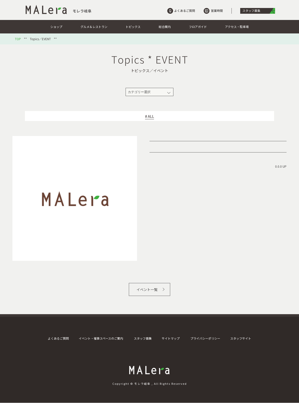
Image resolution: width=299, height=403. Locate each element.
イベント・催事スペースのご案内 (101, 338)
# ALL (149, 116)
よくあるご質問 (58, 338)
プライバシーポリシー (205, 338)
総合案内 (165, 26)
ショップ (56, 26)
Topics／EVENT (40, 38)
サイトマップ (171, 338)
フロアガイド (198, 26)
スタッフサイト (240, 338)
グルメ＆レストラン (93, 26)
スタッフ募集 (143, 338)
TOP (18, 38)
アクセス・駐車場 (237, 26)
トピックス (133, 26)
